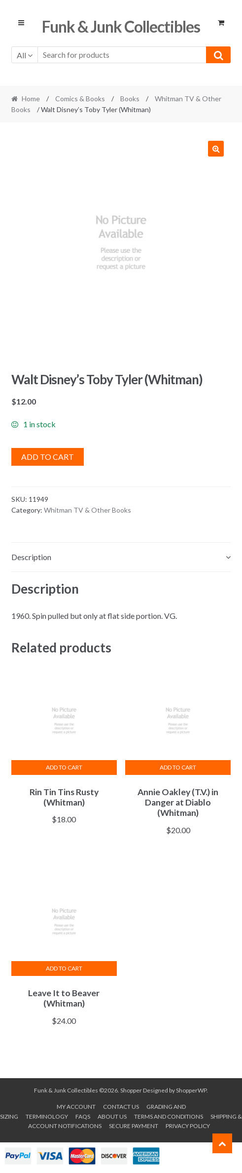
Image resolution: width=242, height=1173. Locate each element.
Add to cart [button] (64, 767)
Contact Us (121, 1106)
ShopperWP (191, 1090)
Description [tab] (31, 557)
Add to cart (47, 456)
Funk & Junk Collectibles (121, 26)
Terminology (47, 1116)
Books (129, 98)
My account (76, 1106)
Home (31, 98)
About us (112, 1116)
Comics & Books (80, 98)
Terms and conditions (168, 1116)
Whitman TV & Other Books (87, 510)
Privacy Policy (188, 1126)
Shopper (131, 1090)
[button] (216, 149)
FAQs (82, 1116)
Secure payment (133, 1126)
